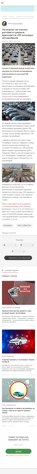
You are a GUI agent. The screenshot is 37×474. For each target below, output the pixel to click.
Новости (11, 16)
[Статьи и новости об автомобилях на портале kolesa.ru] (12, 2)
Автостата (7, 96)
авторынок (8, 225)
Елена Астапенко (17, 23)
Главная (4, 16)
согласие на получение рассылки (19, 455)
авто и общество (24, 225)
